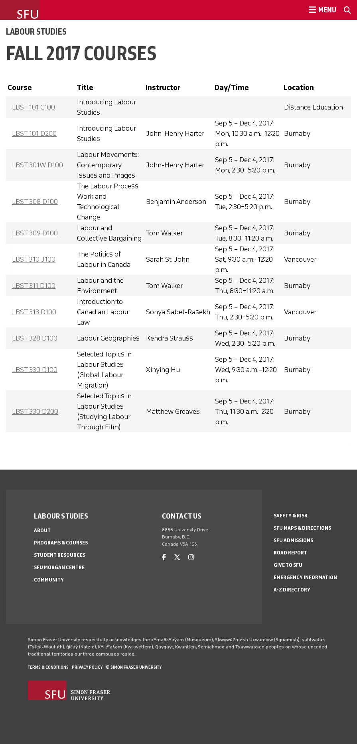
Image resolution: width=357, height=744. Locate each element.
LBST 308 (35, 201)
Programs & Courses (61, 542)
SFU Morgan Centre (59, 567)
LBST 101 (33, 107)
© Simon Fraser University (134, 667)
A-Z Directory (292, 589)
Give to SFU (288, 565)
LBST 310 (33, 259)
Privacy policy (87, 667)
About (42, 530)
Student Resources (59, 555)
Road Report (290, 552)
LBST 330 (34, 369)
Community (49, 579)
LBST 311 (33, 285)
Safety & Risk (291, 515)
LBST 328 (34, 338)
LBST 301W (37, 165)
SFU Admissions (293, 540)
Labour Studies (36, 31)
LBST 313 (34, 311)
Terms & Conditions (48, 667)
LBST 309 (35, 233)
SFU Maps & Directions (302, 528)
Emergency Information (305, 577)
